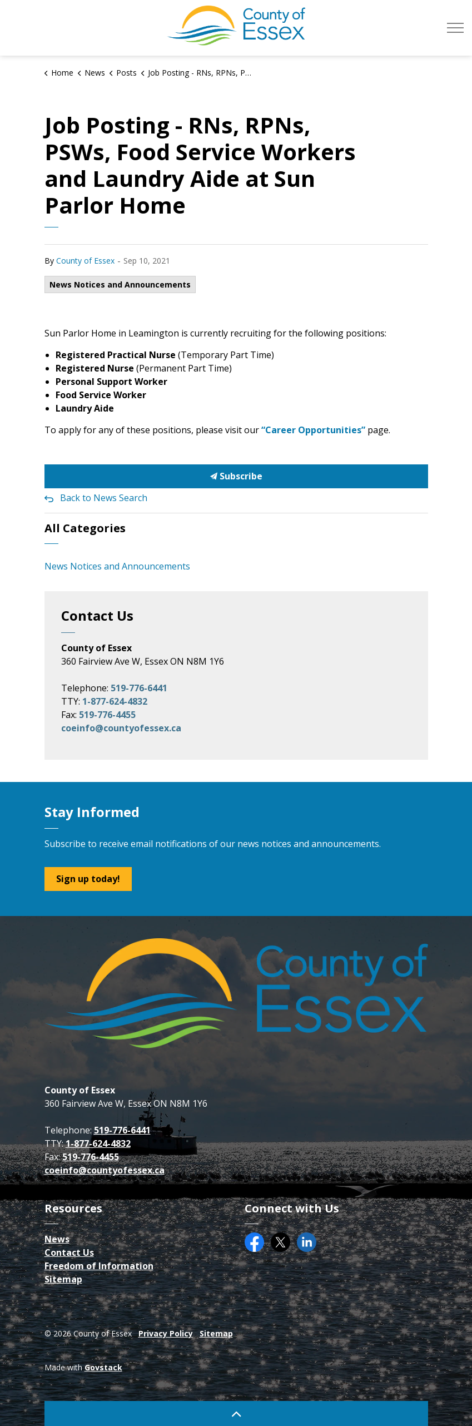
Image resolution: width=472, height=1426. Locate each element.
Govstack (103, 1367)
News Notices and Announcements (120, 284)
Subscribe (236, 476)
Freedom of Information (98, 1266)
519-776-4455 (107, 715)
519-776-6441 (139, 688)
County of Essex (85, 260)
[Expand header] (455, 28)
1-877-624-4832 (114, 701)
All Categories (85, 528)
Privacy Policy (165, 1333)
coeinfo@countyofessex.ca (121, 728)
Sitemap (63, 1279)
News (56, 1239)
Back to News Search (103, 498)
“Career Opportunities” (313, 430)
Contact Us (69, 1252)
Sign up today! (88, 879)
